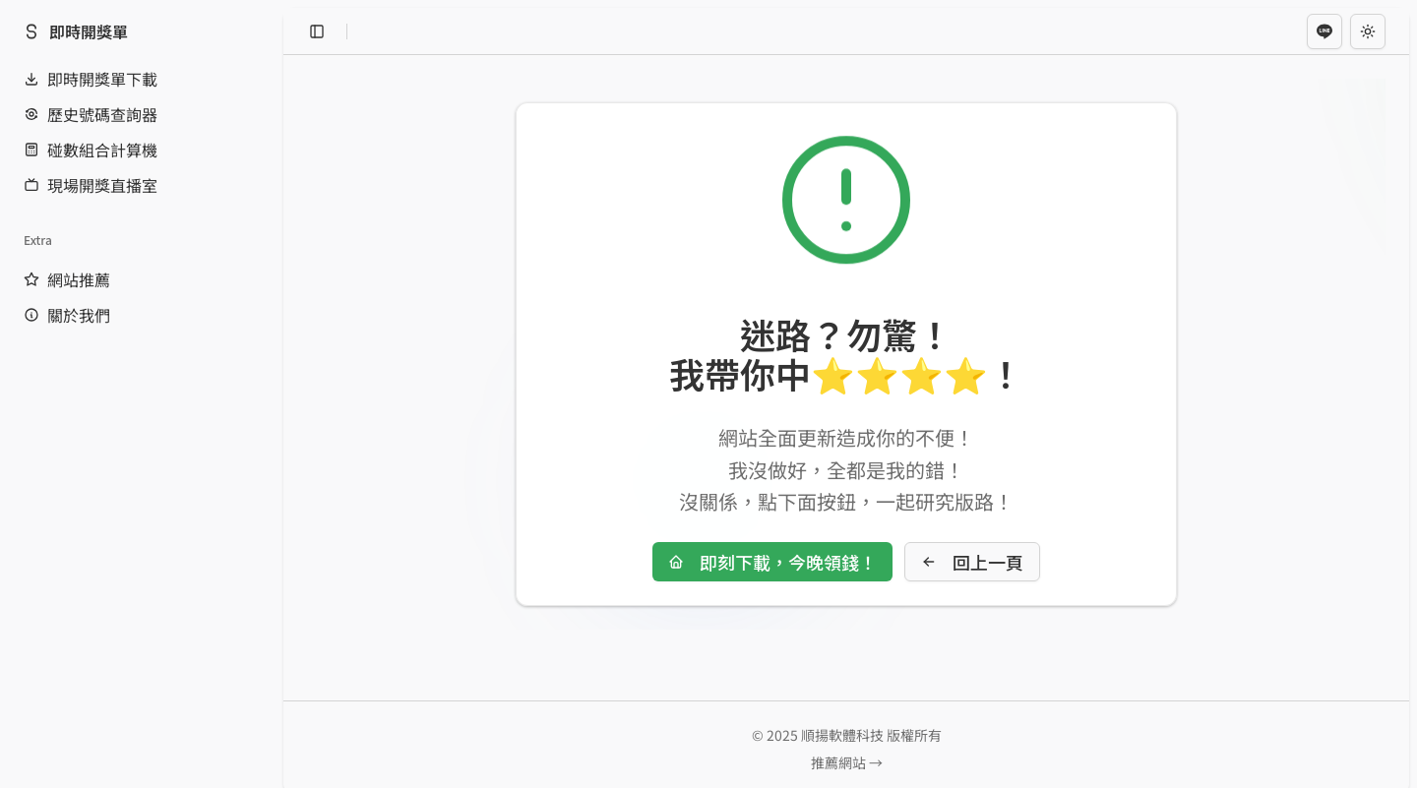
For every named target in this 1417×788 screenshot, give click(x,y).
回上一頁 (972, 562)
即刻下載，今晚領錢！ (772, 562)
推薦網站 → (847, 762)
